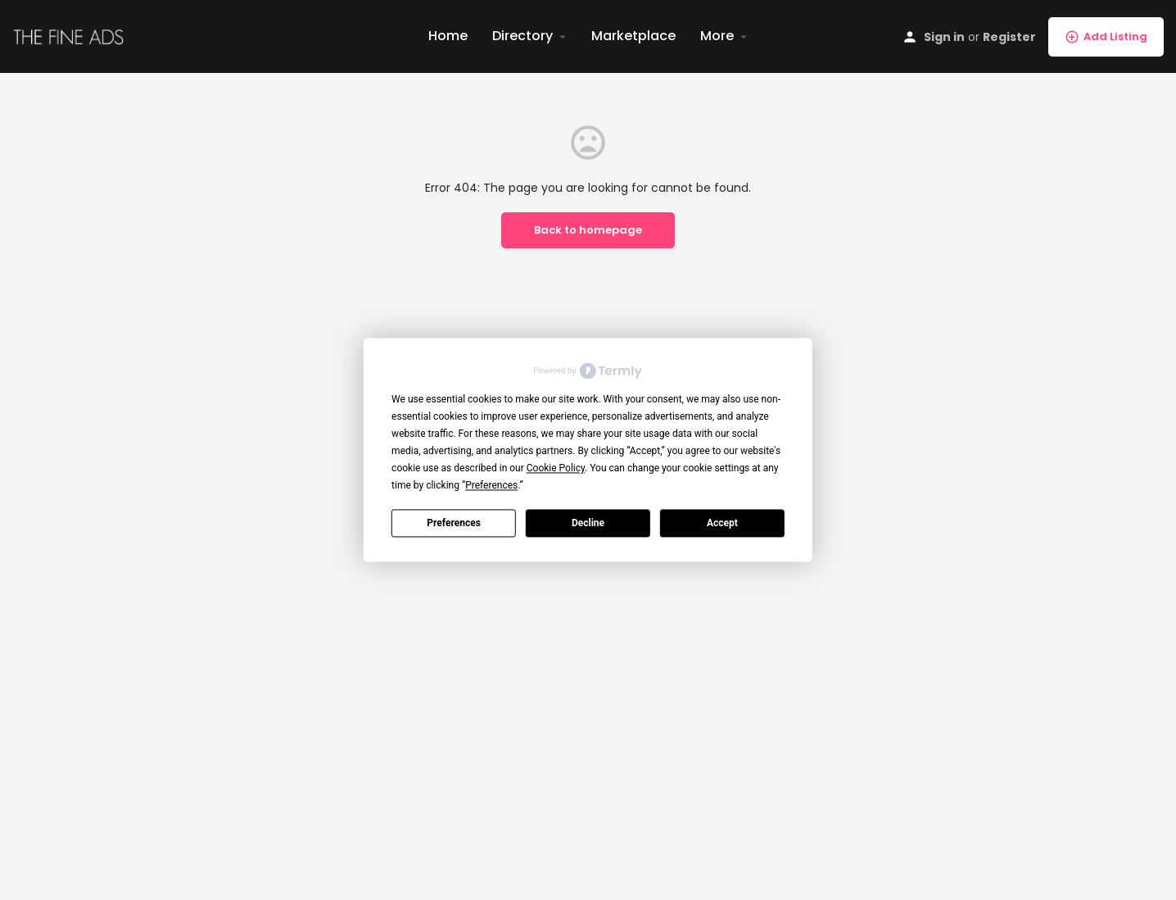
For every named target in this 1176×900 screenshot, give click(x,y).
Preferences (454, 523)
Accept (722, 523)
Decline (588, 523)
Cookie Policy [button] (556, 468)
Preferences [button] (491, 485)
